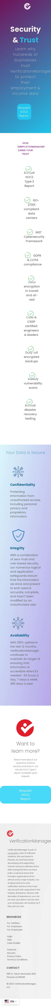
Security (11, 953)
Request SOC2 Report (24, 112)
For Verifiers (13, 923)
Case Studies (13, 943)
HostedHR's (13, 853)
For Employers (14, 926)
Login (9, 936)
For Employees (15, 929)
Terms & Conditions (17, 959)
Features (11, 949)
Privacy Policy (14, 956)
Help (9, 939)
